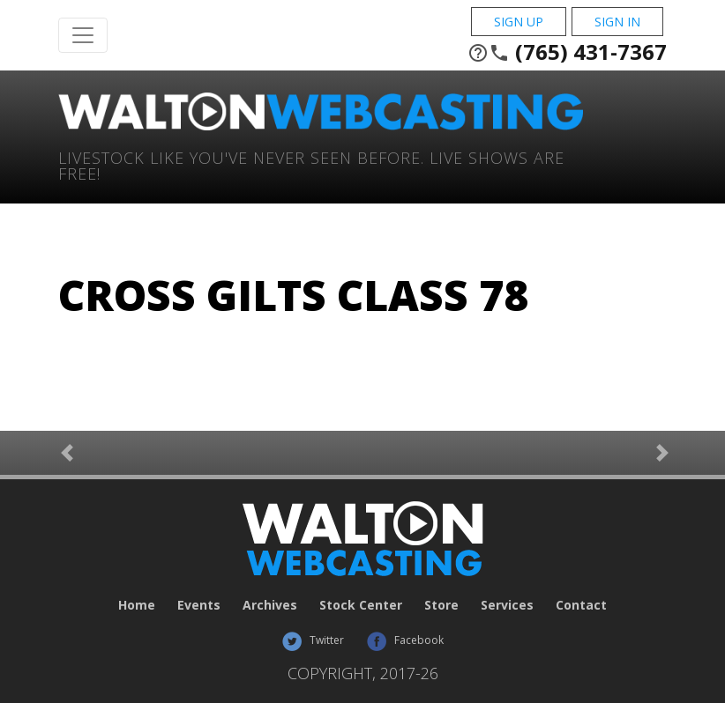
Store (441, 604)
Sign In (617, 21)
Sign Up (518, 21)
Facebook (405, 640)
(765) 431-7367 (567, 52)
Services (507, 604)
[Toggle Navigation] (83, 35)
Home (136, 604)
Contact (581, 604)
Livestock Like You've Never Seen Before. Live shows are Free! (311, 164)
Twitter (312, 640)
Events (198, 604)
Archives (270, 604)
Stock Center (360, 604)
